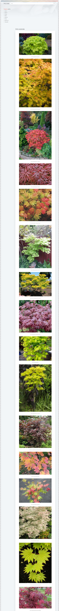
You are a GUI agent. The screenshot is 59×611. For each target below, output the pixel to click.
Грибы (6, 15)
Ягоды (6, 18)
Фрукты (6, 12)
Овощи (6, 14)
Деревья (6, 17)
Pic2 (6, 3)
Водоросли (6, 20)
